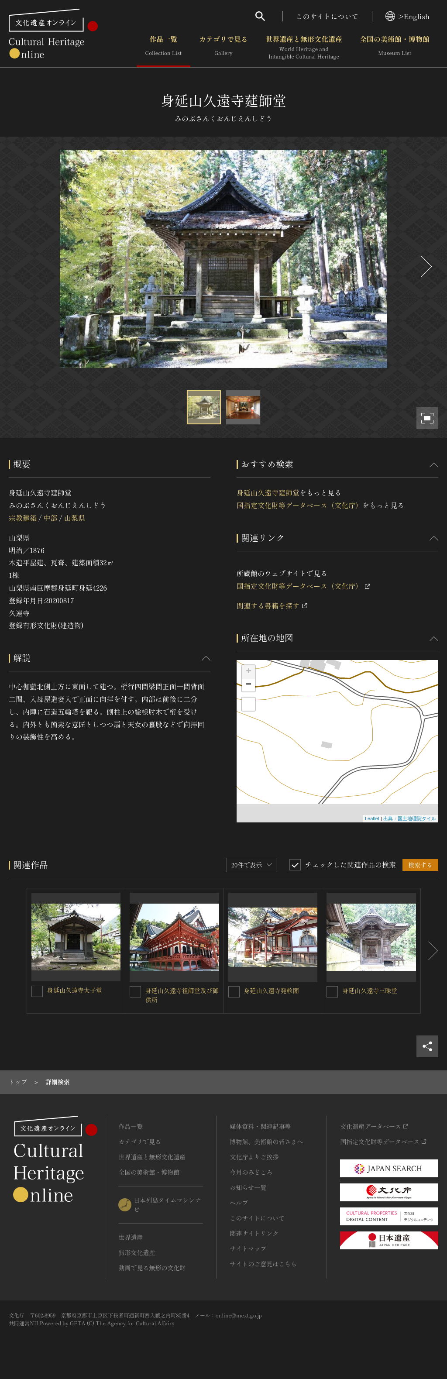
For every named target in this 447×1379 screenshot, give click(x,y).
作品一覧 (163, 48)
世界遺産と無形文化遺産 (303, 48)
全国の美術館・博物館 (395, 48)
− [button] (248, 684)
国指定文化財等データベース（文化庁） (299, 505)
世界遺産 (130, 1237)
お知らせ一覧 (248, 1187)
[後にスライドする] (425, 266)
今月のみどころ (251, 1172)
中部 (50, 517)
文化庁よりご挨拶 (254, 1156)
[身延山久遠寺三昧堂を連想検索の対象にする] (332, 991)
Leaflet (372, 818)
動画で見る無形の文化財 (152, 1267)
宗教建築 (23, 517)
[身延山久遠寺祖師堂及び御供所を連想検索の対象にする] (135, 991)
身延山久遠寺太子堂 (74, 990)
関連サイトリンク (254, 1233)
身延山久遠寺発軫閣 (271, 990)
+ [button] (248, 671)
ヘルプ (239, 1202)
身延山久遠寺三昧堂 (369, 990)
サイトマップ (248, 1248)
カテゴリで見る (223, 48)
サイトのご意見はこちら (263, 1263)
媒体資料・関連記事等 (260, 1126)
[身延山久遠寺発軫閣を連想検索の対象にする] (234, 991)
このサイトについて (327, 16)
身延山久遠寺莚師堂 (268, 492)
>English (407, 16)
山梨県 (74, 517)
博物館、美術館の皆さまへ (266, 1141)
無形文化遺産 (136, 1252)
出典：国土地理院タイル (409, 818)
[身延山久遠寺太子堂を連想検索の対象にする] (37, 991)
